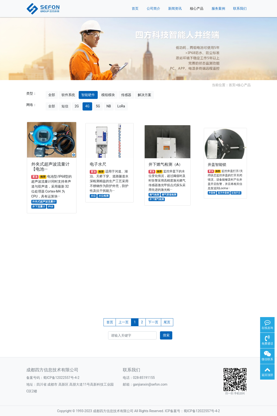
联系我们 (240, 8)
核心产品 (196, 8)
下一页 (153, 322)
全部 (51, 95)
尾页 (167, 322)
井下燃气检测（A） (166, 164)
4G (87, 106)
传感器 (126, 95)
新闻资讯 (175, 8)
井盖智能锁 (219, 165)
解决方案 (144, 95)
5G (98, 106)
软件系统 (68, 95)
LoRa (121, 106)
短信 (65, 106)
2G (77, 106)
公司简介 (153, 8)
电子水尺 (99, 164)
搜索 (166, 335)
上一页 (123, 322)
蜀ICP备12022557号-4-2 (61, 378)
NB (108, 106)
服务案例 (218, 8)
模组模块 (108, 95)
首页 (135, 8)
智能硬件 (88, 95)
